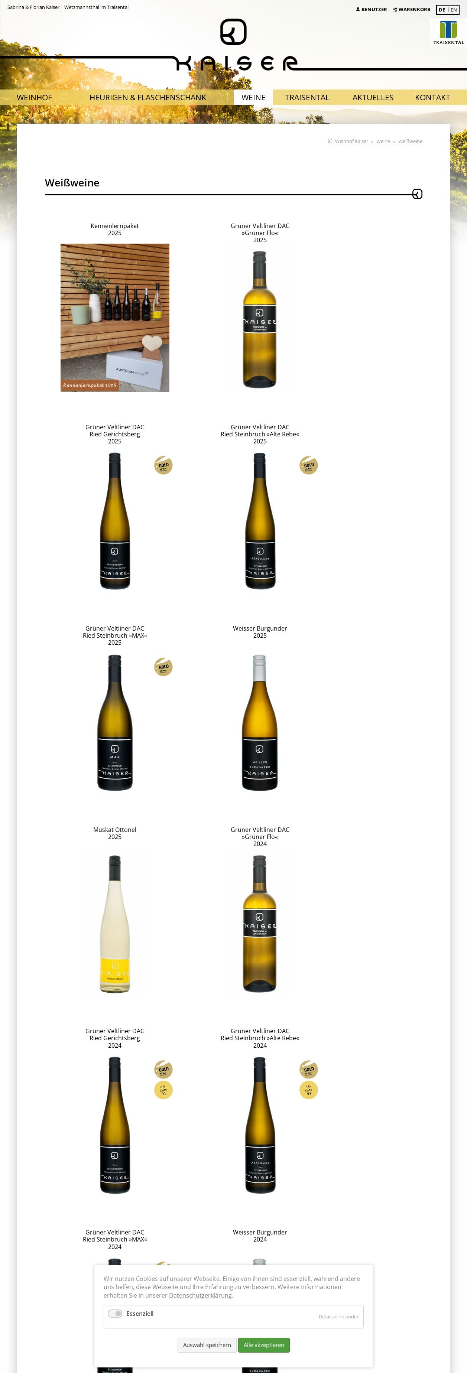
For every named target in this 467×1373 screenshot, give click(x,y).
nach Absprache (140, 1240)
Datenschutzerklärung (200, 1295)
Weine (383, 141)
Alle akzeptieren (264, 1344)
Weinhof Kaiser (351, 141)
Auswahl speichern (207, 1344)
